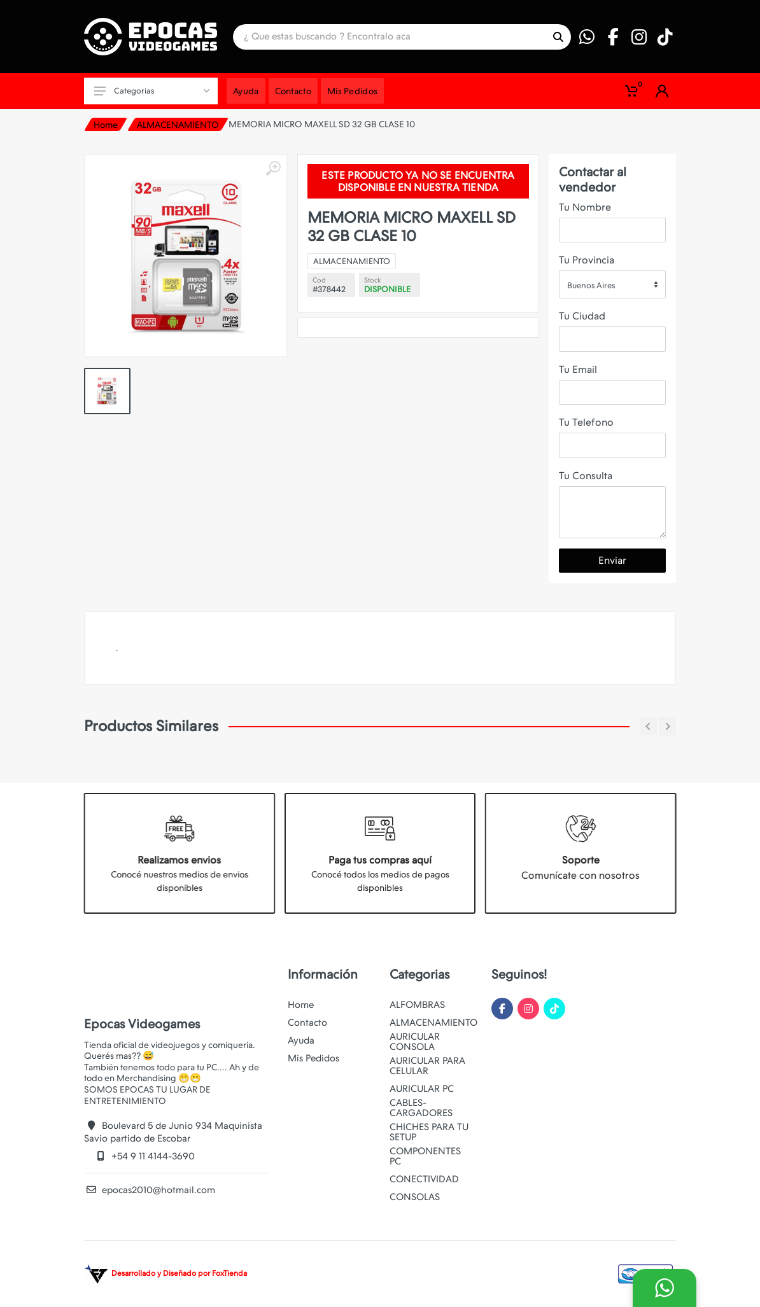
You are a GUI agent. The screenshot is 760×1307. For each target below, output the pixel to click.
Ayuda (301, 1040)
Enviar (612, 560)
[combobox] (612, 284)
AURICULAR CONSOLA (415, 1041)
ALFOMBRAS (417, 1005)
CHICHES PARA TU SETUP (429, 1132)
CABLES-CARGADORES (421, 1108)
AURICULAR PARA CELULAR (427, 1066)
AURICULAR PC (422, 1089)
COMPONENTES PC (425, 1156)
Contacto (307, 1022)
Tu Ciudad (582, 316)
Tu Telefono (586, 422)
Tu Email (578, 369)
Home (106, 125)
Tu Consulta (585, 476)
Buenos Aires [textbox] (591, 285)
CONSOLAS (415, 1197)
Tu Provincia (586, 260)
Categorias (151, 90)
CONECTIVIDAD (424, 1179)
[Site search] (389, 37)
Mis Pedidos (313, 1058)
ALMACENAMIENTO (178, 125)
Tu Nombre (585, 207)
